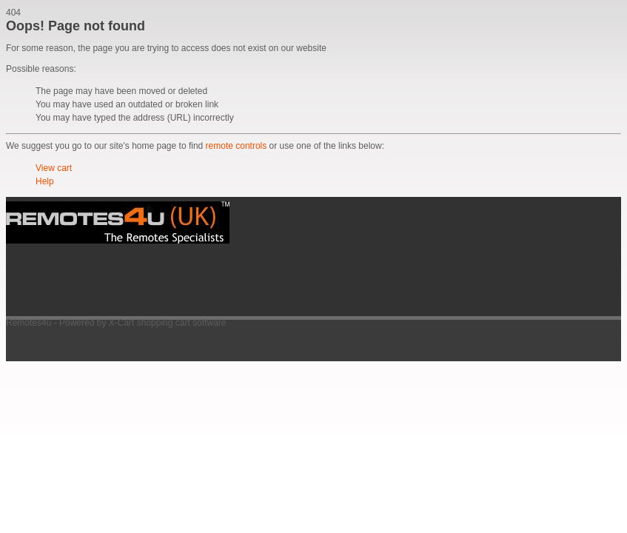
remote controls (236, 146)
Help (45, 181)
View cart (54, 168)
